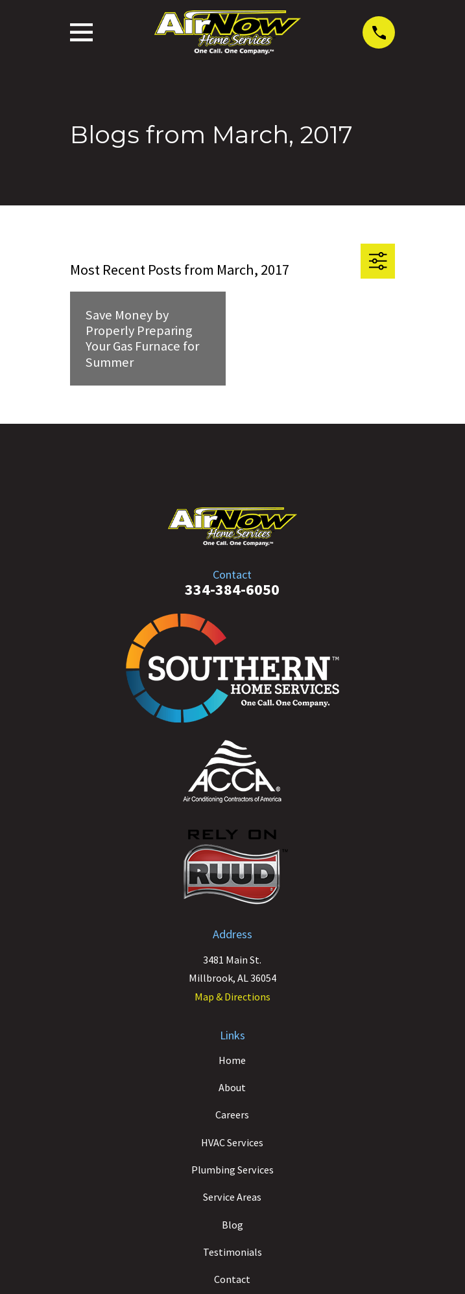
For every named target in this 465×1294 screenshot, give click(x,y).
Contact (232, 1279)
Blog (232, 1224)
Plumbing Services (232, 1169)
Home (232, 1060)
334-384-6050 (232, 589)
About (232, 1087)
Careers (232, 1114)
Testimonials (232, 1251)
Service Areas (232, 1196)
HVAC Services (232, 1142)
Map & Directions (232, 996)
